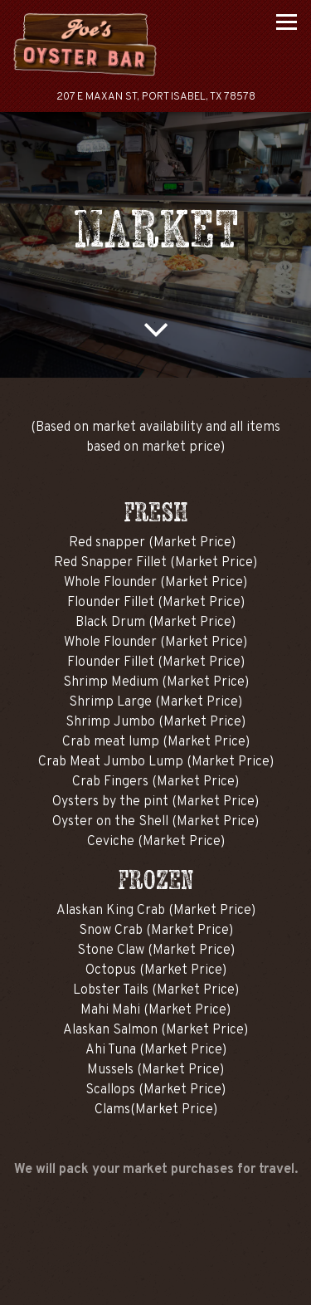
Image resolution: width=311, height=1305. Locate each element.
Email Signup (155, 1284)
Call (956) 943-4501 (156, 1240)
